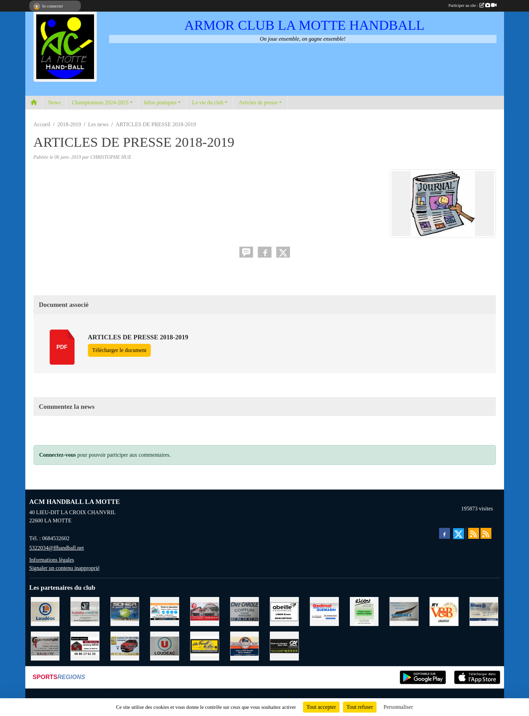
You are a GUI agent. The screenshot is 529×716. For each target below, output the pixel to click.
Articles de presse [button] (258, 102)
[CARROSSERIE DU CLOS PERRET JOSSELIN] (244, 645)
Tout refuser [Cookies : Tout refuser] (359, 707)
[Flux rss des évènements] (485, 533)
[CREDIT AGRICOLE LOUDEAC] (284, 645)
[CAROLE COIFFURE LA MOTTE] (244, 611)
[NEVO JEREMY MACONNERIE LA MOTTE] (85, 645)
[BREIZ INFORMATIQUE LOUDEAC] (164, 611)
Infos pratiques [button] (160, 102)
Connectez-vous (57, 455)
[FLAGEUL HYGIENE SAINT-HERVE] (85, 611)
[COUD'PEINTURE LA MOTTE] (45, 645)
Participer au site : (473, 5)
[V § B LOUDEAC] (444, 611)
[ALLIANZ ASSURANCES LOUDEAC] (484, 611)
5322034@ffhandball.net (56, 548)
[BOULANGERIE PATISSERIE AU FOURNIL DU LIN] (204, 645)
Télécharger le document (119, 350)
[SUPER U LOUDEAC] (164, 645)
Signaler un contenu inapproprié (64, 568)
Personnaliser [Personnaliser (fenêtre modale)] (398, 707)
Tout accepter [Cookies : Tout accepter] (321, 707)
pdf (61, 347)
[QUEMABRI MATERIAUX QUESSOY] (324, 611)
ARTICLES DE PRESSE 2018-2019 (138, 337)
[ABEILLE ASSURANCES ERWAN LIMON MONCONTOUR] (284, 611)
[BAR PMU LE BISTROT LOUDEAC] (204, 611)
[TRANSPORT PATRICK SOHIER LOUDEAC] (125, 611)
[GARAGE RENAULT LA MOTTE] (125, 645)
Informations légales (51, 560)
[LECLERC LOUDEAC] (45, 611)
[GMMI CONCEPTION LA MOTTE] (404, 611)
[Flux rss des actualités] (473, 533)
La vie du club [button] (207, 102)
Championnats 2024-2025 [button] (100, 102)
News (54, 102)
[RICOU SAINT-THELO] (364, 611)
